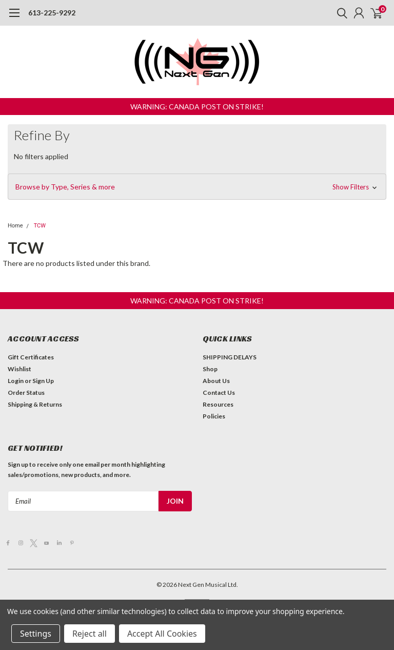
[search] (339, 13)
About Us (216, 381)
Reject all (89, 633)
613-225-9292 (51, 12)
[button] (197, 106)
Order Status (26, 392)
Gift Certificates (31, 357)
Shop (210, 369)
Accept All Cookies (162, 633)
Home (15, 225)
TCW (40, 225)
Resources (218, 404)
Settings (35, 633)
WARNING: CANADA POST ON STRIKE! (197, 106)
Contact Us (219, 392)
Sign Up (43, 381)
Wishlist (19, 369)
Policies (214, 416)
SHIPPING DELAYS (230, 357)
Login (16, 381)
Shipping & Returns (35, 404)
